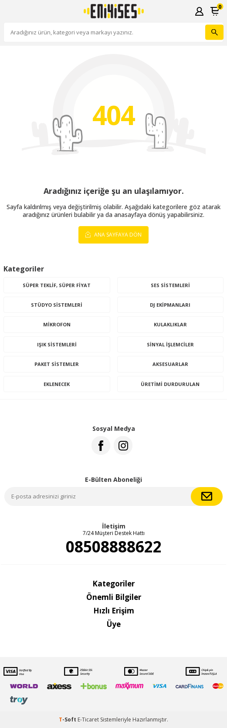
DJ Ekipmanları (170, 304)
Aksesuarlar (170, 364)
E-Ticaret (88, 719)
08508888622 (114, 547)
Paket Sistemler (56, 364)
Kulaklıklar (170, 324)
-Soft (68, 719)
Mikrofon (57, 324)
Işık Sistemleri (57, 344)
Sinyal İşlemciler (170, 344)
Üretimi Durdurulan (170, 384)
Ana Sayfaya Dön (113, 234)
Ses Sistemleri (170, 285)
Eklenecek (57, 384)
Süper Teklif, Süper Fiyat (57, 285)
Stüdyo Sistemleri (56, 304)
